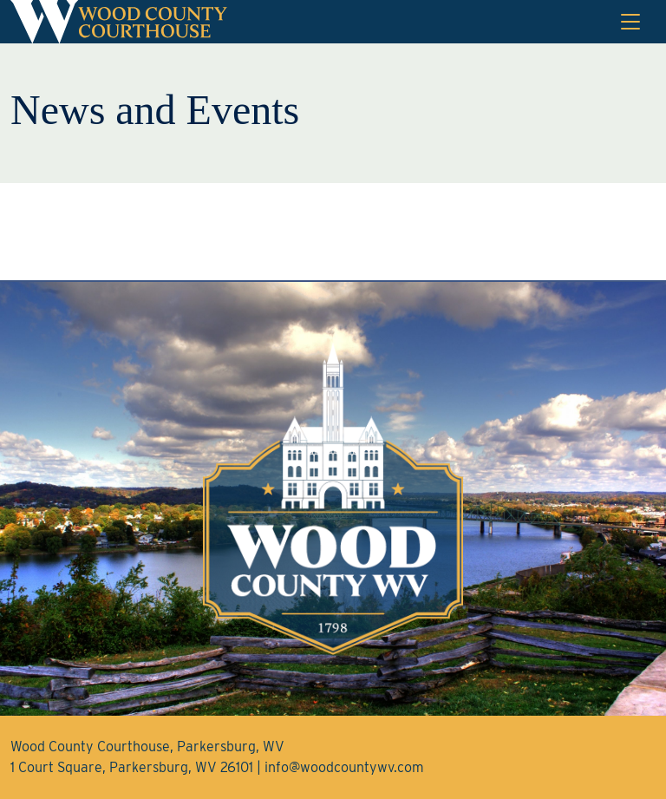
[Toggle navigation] (630, 21)
